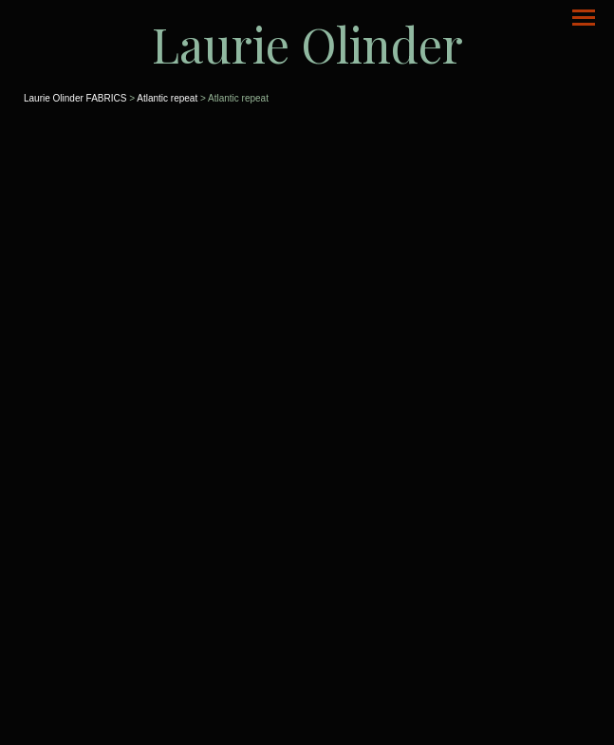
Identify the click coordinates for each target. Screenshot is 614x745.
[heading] (307, 44)
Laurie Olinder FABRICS (75, 98)
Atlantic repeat (167, 98)
